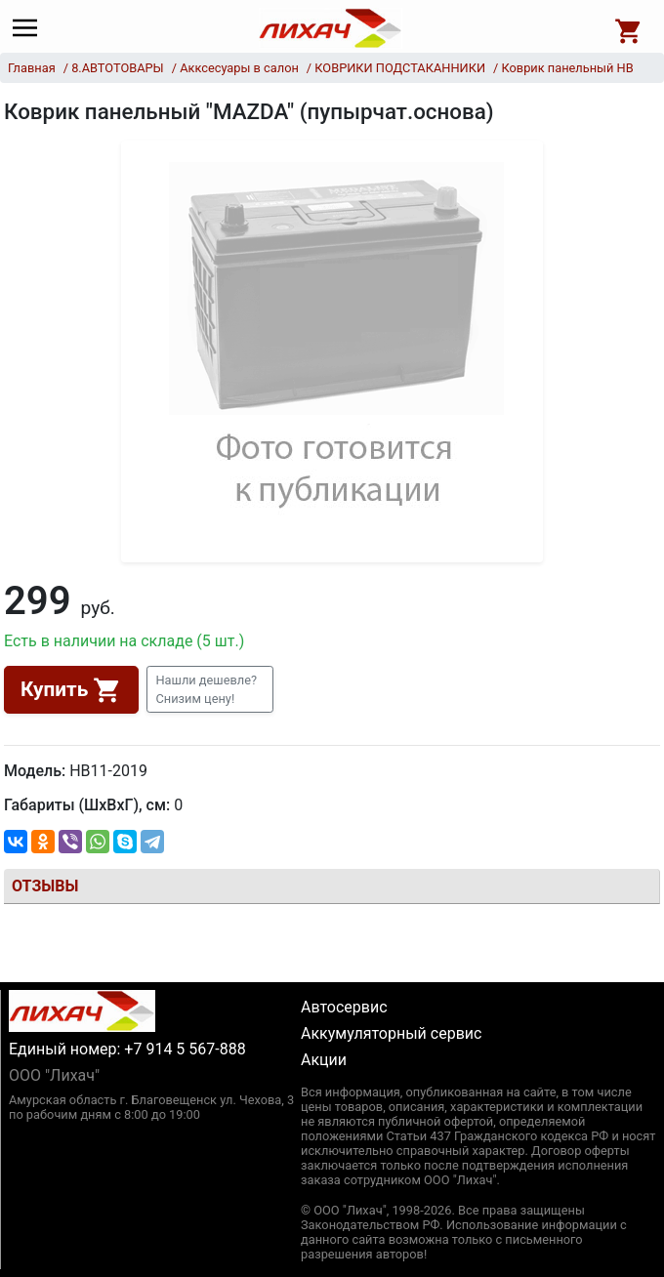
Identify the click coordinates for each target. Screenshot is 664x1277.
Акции (324, 1059)
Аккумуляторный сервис (391, 1033)
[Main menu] (30, 28)
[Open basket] (629, 28)
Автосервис (344, 1007)
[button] (209, 689)
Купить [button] (71, 690)
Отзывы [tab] (45, 886)
